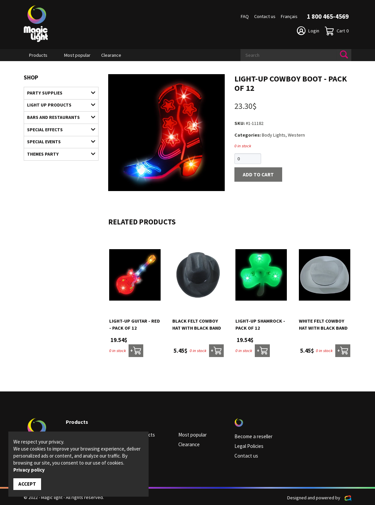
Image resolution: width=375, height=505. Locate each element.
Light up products (58, 104)
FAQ (245, 16)
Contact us (264, 16)
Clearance (111, 55)
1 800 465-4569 (328, 16)
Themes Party (58, 150)
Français (289, 16)
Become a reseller (252, 436)
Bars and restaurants (58, 116)
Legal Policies (248, 445)
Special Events (58, 139)
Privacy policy (29, 470)
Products (38, 55)
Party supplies (58, 92)
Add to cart (256, 174)
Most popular (77, 55)
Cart (337, 30)
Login (308, 30)
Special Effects (58, 127)
